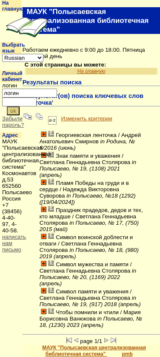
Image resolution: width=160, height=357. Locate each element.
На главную (13, 6)
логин (9, 85)
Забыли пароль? (13, 121)
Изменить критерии (86, 118)
